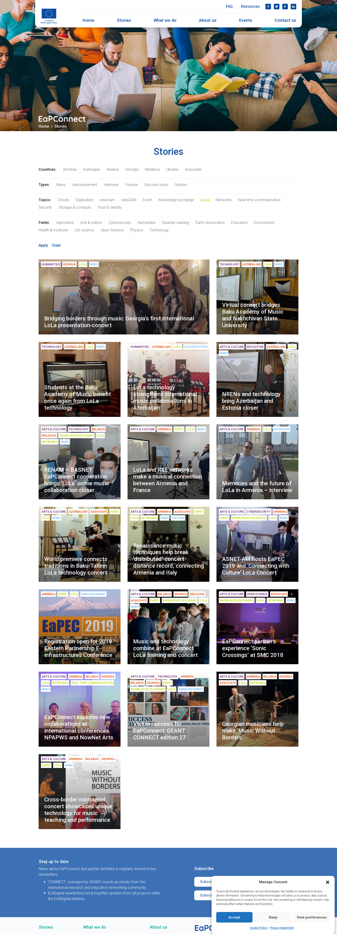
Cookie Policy (258, 928)
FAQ (229, 6)
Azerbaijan (91, 169)
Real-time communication (259, 200)
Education (239, 222)
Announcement (84, 184)
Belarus (113, 169)
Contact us (285, 20)
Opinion (181, 184)
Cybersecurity (120, 222)
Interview (111, 184)
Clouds (63, 200)
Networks (224, 200)
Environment (264, 222)
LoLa (205, 200)
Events (245, 20)
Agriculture (65, 222)
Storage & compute (75, 207)
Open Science (112, 230)
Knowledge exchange (176, 200)
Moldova (152, 169)
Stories (124, 20)
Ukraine (172, 169)
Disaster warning (175, 222)
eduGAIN (128, 200)
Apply (43, 245)
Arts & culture (91, 222)
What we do (165, 20)
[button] (327, 882)
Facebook (268, 6)
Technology (159, 230)
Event (147, 200)
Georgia (132, 169)
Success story (156, 184)
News (61, 184)
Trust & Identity (110, 207)
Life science (84, 230)
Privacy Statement (282, 928)
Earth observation (210, 222)
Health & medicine (53, 230)
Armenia (70, 169)
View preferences (312, 917)
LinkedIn (293, 6)
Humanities (147, 222)
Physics (136, 230)
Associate (193, 169)
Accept (234, 917)
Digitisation (84, 200)
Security (45, 207)
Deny (273, 917)
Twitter (276, 6)
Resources (250, 6)
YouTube (285, 6)
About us (207, 20)
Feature (131, 184)
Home (88, 20)
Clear (56, 245)
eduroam (107, 200)
